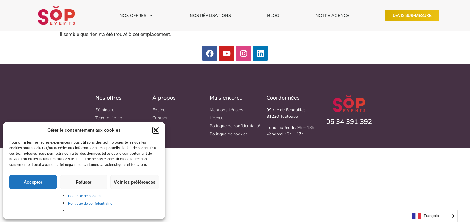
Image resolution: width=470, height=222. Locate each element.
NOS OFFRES (136, 15)
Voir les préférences (134, 182)
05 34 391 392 (349, 121)
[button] (156, 130)
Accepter (33, 182)
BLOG (273, 15)
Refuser (83, 182)
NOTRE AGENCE (332, 15)
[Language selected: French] (433, 216)
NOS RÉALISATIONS (210, 15)
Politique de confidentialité (90, 203)
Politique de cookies (84, 196)
